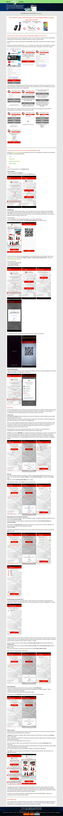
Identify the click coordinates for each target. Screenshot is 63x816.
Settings (37, 814)
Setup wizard (11, 158)
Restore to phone (12, 163)
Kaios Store (27, 45)
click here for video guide (26, 22)
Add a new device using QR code (14, 259)
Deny (32, 814)
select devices (39, 13)
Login (10, 156)
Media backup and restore (14, 161)
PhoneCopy (14, 257)
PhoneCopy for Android (16, 152)
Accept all (26, 814)
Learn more (58, 812)
